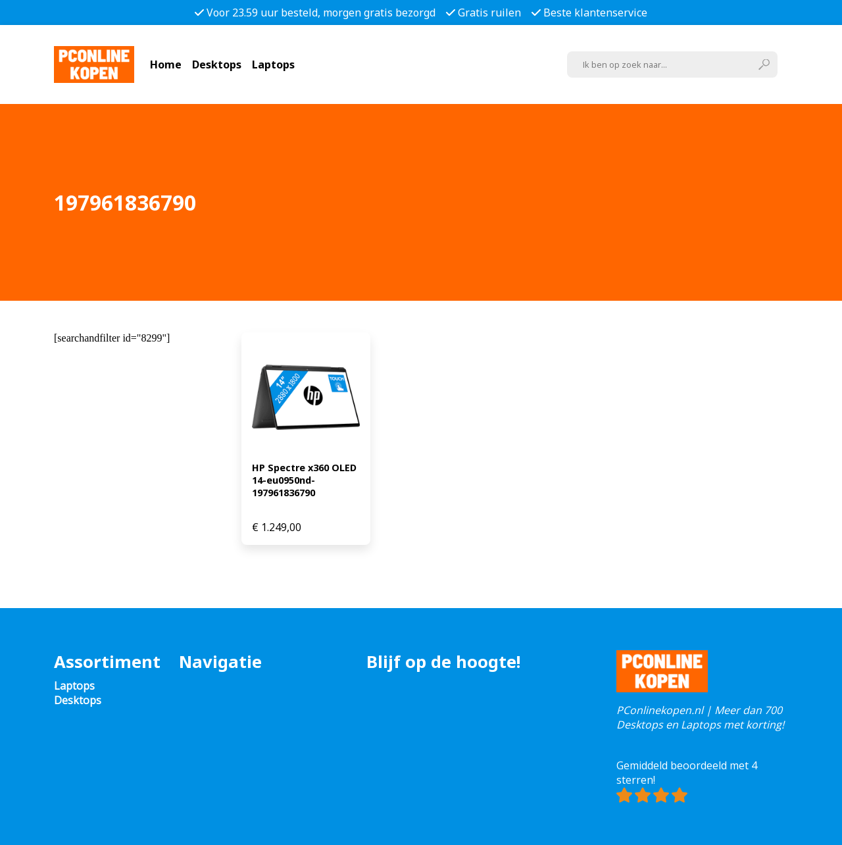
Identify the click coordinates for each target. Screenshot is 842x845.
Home (166, 64)
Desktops (216, 64)
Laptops (273, 64)
